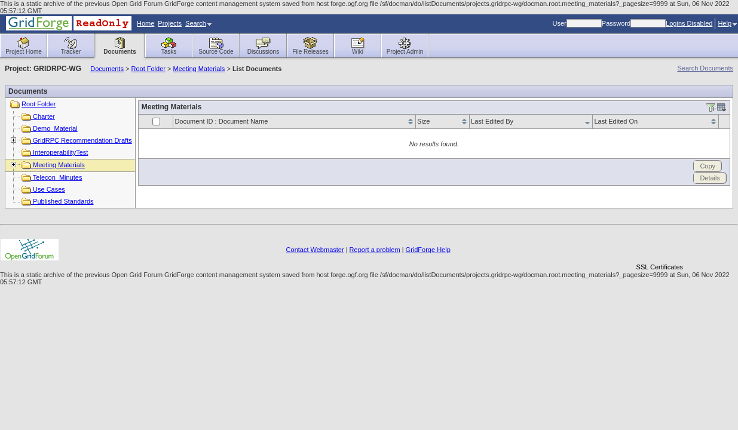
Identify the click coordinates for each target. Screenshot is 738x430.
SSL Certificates (659, 267)
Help (727, 23)
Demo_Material (50, 128)
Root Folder (148, 68)
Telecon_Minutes (52, 177)
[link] (660, 246)
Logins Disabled (689, 23)
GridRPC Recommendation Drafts (77, 140)
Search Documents (705, 68)
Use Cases (43, 189)
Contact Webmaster (315, 249)
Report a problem (375, 249)
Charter (38, 116)
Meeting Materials (199, 68)
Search (198, 23)
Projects (170, 23)
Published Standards (58, 201)
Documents (107, 68)
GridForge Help (428, 249)
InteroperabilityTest (55, 152)
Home (145, 23)
